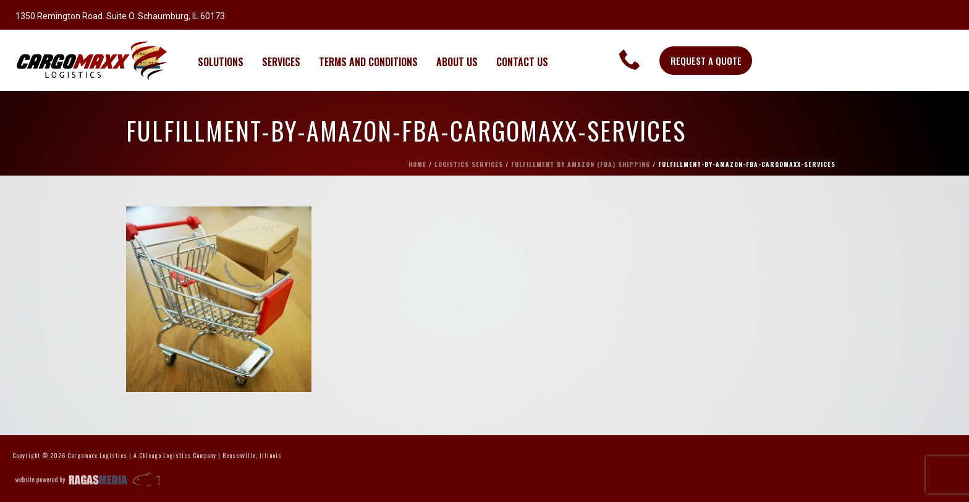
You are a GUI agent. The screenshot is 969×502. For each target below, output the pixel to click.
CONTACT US (522, 61)
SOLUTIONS (220, 61)
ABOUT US (457, 61)
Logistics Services (468, 164)
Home (417, 164)
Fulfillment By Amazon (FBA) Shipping (580, 164)
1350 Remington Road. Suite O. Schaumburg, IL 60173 (120, 16)
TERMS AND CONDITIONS (368, 61)
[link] (630, 59)
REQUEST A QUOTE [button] (706, 60)
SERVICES (281, 61)
